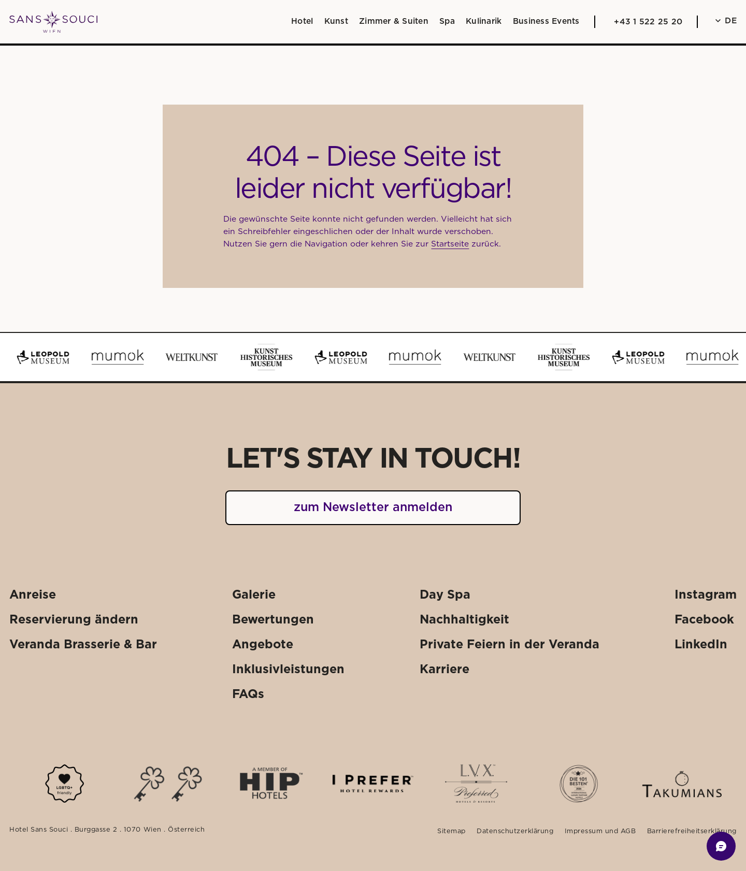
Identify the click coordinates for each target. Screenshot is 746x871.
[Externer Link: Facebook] (704, 619)
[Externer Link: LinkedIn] (701, 644)
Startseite (450, 244)
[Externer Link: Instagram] (706, 595)
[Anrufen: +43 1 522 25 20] (646, 22)
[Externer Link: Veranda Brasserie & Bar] (83, 644)
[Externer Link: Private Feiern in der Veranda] (509, 644)
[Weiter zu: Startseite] (53, 22)
